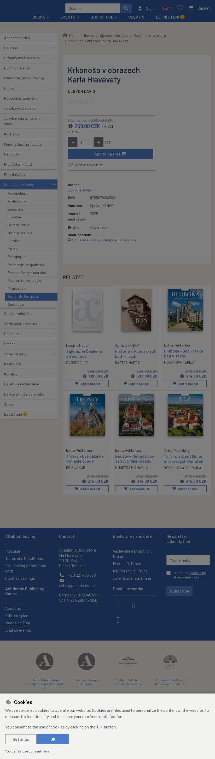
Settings (21, 739)
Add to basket (110, 155)
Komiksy (11, 376)
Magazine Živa (17, 622)
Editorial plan (16, 615)
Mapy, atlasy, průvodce (23, 146)
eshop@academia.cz (77, 583)
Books (89, 37)
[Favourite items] (180, 9)
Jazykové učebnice (20, 110)
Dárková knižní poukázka (24, 396)
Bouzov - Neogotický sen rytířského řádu (134, 460)
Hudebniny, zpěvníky (20, 100)
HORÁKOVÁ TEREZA (180, 364)
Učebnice (11, 335)
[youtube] (118, 619)
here (45, 751)
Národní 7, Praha (127, 563)
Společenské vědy (19, 186)
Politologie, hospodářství (26, 267)
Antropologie (17, 195)
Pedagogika (16, 258)
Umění (9, 345)
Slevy (8, 406)
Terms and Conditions (24, 558)
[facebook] (118, 605)
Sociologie (16, 306)
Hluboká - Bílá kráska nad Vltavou (183, 355)
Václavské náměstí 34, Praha (132, 553)
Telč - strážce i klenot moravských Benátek (184, 460)
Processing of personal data (25, 568)
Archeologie (17, 203)
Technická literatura (20, 325)
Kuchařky (11, 136)
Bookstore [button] (102, 18)
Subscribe (179, 590)
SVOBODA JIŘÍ (77, 364)
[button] (167, 9)
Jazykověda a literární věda (22, 123)
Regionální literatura (23, 298)
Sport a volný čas (18, 315)
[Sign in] (147, 9)
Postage (12, 550)
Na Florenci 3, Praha (130, 570)
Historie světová (20, 235)
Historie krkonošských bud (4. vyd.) (135, 355)
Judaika (14, 243)
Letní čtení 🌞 (170, 18)
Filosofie (14, 219)
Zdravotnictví (15, 356)
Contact (67, 536)
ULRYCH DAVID (81, 93)
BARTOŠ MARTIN (128, 364)
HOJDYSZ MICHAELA (131, 469)
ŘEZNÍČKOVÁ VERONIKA (182, 469)
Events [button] (67, 18)
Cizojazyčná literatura (22, 59)
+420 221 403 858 (77, 574)
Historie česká (19, 227)
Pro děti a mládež (18, 166)
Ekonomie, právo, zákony (24, 79)
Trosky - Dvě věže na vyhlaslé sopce (85, 460)
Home (70, 37)
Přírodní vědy (14, 176)
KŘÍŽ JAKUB (75, 469)
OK (53, 739)
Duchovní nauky (17, 70)
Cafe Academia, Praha (132, 578)
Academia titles (17, 39)
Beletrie (10, 49)
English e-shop (18, 629)
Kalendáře (12, 365)
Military (13, 251)
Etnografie (16, 211)
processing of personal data (189, 574)
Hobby (9, 90)
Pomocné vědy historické (27, 274)
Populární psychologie (24, 282)
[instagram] (133, 605)
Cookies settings (20, 578)
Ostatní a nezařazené (21, 386)
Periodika (11, 156)
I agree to (189, 574)
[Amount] (85, 144)
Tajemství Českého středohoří (84, 355)
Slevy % (136, 18)
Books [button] (38, 18)
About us (13, 608)
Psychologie (17, 290)
